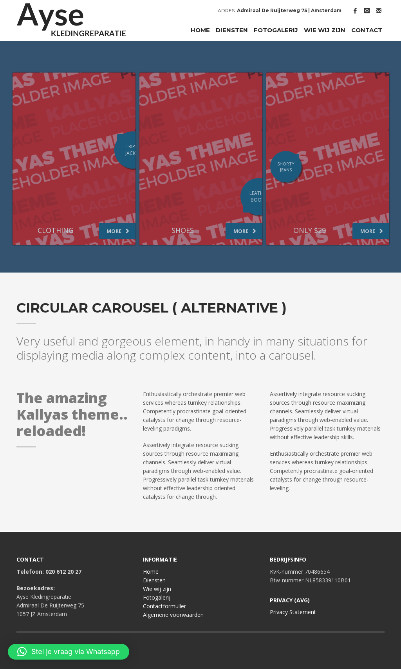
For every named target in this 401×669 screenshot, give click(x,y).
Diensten (154, 580)
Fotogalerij (156, 597)
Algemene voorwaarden (173, 614)
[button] (68, 652)
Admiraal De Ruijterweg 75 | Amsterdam (289, 10)
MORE (118, 231)
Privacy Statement (293, 612)
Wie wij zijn (157, 589)
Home (151, 571)
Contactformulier (164, 606)
